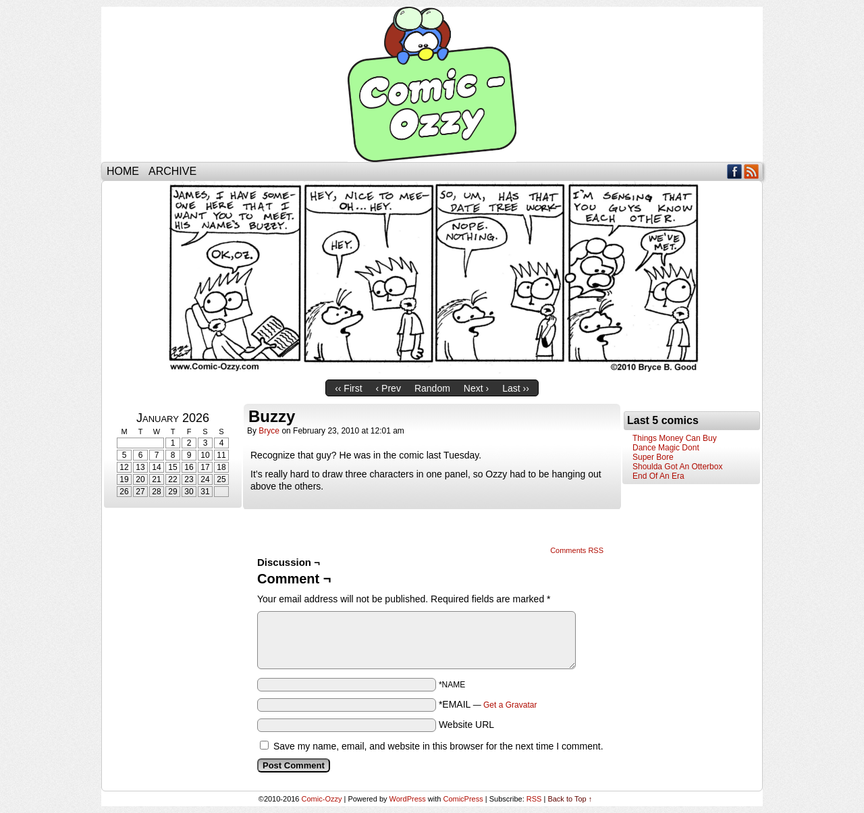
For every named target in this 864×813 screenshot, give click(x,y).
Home (123, 171)
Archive (172, 171)
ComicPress (463, 799)
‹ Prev (388, 388)
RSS (751, 171)
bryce (269, 431)
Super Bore (653, 457)
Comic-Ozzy (432, 84)
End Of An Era (658, 476)
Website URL (466, 724)
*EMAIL (488, 704)
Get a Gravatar (510, 705)
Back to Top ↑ (569, 799)
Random (432, 388)
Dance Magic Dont (665, 447)
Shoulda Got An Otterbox (677, 466)
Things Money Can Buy (674, 438)
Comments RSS (576, 550)
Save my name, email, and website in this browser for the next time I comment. (438, 746)
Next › (476, 388)
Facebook (734, 171)
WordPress (407, 799)
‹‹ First (348, 388)
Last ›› (515, 388)
